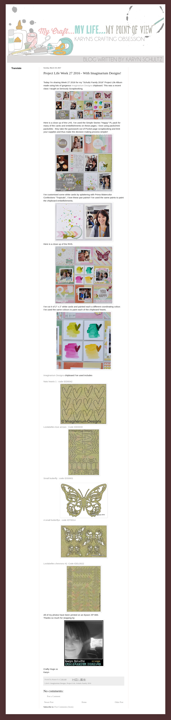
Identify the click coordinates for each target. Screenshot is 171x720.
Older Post (119, 702)
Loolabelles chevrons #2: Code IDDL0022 (63, 563)
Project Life (71, 683)
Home (84, 702)
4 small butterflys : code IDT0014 (59, 520)
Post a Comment (53, 696)
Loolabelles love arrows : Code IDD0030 (63, 427)
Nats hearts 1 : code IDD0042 (57, 381)
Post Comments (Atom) (63, 707)
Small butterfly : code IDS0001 (58, 478)
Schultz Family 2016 (83, 683)
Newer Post (48, 702)
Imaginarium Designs (82, 85)
